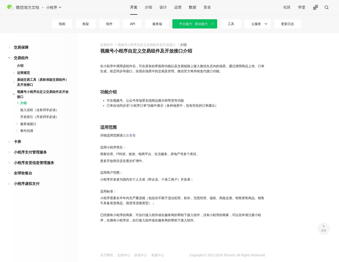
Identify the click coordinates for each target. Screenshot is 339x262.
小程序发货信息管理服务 (34, 163)
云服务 (256, 24)
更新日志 (287, 24)
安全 (207, 7)
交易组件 (21, 58)
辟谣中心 (140, 255)
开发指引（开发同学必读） (39, 117)
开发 (133, 7)
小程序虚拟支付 (27, 184)
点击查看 (129, 135)
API (132, 24)
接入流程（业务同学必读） (39, 110)
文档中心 (123, 255)
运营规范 (23, 73)
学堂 (301, 7)
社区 (287, 7)
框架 (86, 24)
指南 (62, 24)
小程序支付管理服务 (30, 152)
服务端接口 (28, 124)
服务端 (157, 24)
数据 (192, 7)
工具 (231, 24)
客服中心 (157, 255)
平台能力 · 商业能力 (193, 24)
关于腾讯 (106, 255)
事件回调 (26, 131)
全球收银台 (23, 173)
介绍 (148, 7)
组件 (109, 24)
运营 (178, 7)
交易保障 (21, 47)
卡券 (17, 142)
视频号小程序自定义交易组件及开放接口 (42, 94)
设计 (163, 7)
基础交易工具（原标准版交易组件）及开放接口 (42, 82)
